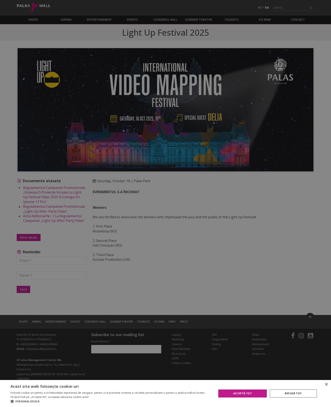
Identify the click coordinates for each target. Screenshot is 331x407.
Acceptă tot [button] (242, 393)
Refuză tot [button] (293, 393)
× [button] (326, 384)
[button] (111, 401)
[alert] (165, 203)
